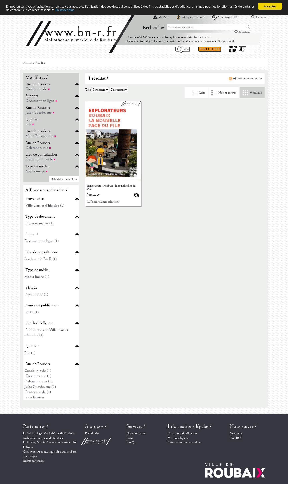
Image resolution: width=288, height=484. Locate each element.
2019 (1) (32, 312)
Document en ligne (41, 100)
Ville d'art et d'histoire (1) (44, 205)
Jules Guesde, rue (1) (40, 386)
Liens (129, 438)
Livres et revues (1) (39, 223)
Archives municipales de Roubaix (43, 438)
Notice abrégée (227, 93)
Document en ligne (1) (41, 241)
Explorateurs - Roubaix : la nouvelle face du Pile (111, 187)
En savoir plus (64, 10)
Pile (29, 124)
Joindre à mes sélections (105, 202)
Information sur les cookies (184, 442)
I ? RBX (182, 49)
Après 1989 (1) (36, 294)
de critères (242, 32)
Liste (202, 93)
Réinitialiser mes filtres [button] (64, 179)
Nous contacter (135, 433)
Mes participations (193, 17)
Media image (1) (36, 276)
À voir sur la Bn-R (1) (40, 258)
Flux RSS (235, 438)
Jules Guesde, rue (40, 112)
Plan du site (92, 433)
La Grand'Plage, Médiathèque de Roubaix (48, 433)
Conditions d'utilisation (182, 433)
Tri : (88, 90)
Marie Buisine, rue (40, 135)
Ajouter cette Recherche (245, 78)
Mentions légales (178, 438)
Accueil (27, 63)
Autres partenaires (33, 461)
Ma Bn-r (163, 17)
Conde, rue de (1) (37, 370)
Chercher (247, 27)
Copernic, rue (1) (38, 375)
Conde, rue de (37, 88)
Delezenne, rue (38, 147)
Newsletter (236, 433)
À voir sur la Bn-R (40, 159)
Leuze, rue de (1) (38, 391)
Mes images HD (227, 17)
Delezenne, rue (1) (38, 381)
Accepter (270, 6)
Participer (209, 49)
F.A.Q (130, 442)
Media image (36, 171)
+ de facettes (34, 397)
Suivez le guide (237, 49)
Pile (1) (29, 352)
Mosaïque (256, 93)
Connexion (259, 17)
